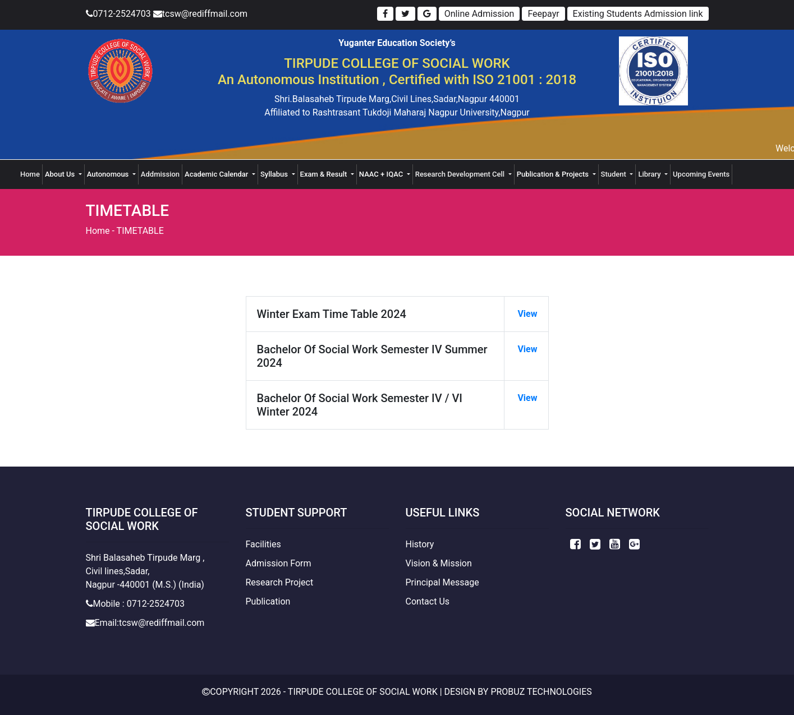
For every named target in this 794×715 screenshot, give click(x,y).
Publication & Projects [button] (554, 174)
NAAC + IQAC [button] (382, 174)
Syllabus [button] (275, 174)
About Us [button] (61, 174)
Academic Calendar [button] (217, 174)
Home (31, 173)
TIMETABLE (140, 230)
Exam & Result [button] (324, 174)
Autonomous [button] (109, 174)
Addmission (160, 174)
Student (614, 174)
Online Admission (479, 13)
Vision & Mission (439, 563)
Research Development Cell (461, 174)
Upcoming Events (701, 174)
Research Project (280, 582)
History (420, 544)
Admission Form (278, 563)
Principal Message (442, 582)
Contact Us (428, 601)
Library (650, 174)
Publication (268, 601)
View (526, 313)
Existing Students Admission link (638, 13)
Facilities (263, 544)
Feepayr (543, 13)
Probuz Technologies (540, 691)
